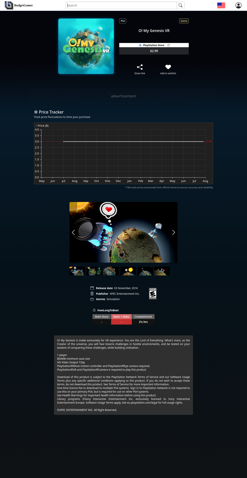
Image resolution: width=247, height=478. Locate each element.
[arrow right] (174, 233)
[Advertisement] (123, 96)
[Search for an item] (121, 5)
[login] (238, 5)
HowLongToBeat (105, 310)
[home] (19, 5)
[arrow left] (73, 233)
